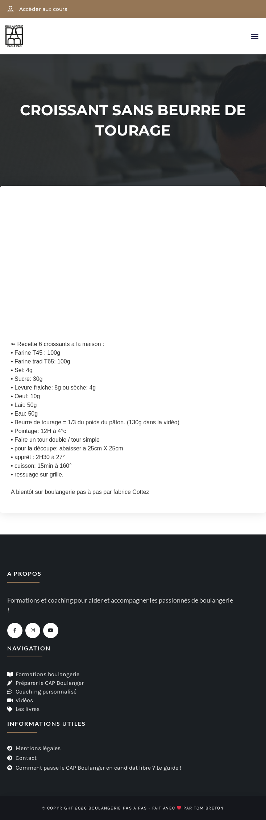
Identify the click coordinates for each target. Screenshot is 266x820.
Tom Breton (209, 808)
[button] (255, 36)
